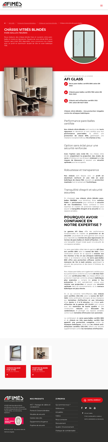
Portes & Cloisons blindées (27, 23)
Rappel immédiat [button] (94, 400)
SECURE (12, 23)
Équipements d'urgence (39, 422)
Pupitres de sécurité (37, 425)
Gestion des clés (36, 418)
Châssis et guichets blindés (48, 23)
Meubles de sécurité (37, 414)
